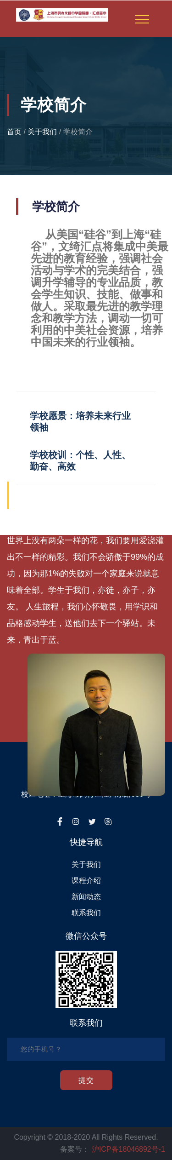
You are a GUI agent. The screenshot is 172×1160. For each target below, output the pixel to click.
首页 (14, 132)
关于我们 (42, 132)
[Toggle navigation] (142, 19)
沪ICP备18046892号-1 (128, 1149)
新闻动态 (86, 897)
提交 (86, 1080)
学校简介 (78, 132)
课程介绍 (86, 880)
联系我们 (86, 913)
